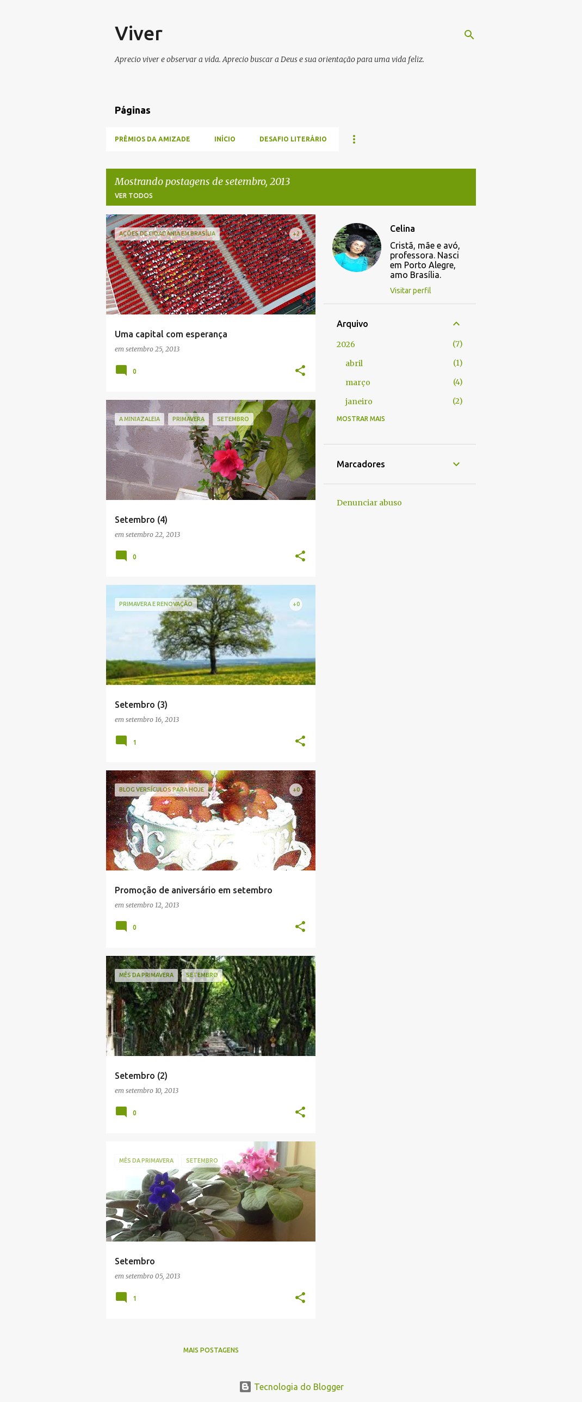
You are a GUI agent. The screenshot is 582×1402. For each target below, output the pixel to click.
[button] (300, 371)
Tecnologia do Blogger (291, 1387)
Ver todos (134, 195)
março (357, 382)
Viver (139, 33)
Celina (402, 228)
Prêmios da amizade (152, 139)
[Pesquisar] (469, 35)
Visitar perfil (410, 290)
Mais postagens (211, 1350)
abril (354, 363)
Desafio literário (293, 139)
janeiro (359, 401)
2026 (346, 344)
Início (225, 139)
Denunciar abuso (369, 503)
